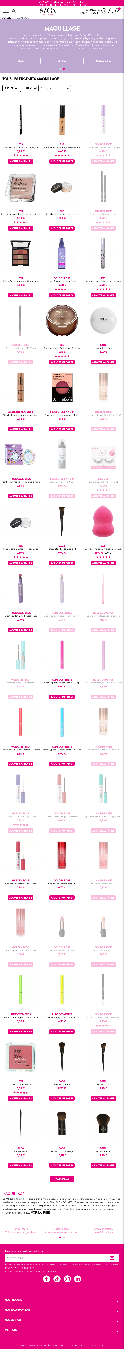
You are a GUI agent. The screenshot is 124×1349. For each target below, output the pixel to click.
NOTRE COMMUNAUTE (17, 1310)
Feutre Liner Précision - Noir (103, 214)
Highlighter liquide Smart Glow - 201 (103, 750)
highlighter (96, 41)
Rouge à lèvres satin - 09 (62, 950)
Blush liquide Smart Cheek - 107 (62, 883)
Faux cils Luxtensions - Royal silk (103, 482)
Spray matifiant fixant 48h (62, 482)
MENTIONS (11, 1330)
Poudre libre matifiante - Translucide (20, 549)
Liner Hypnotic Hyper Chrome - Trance (103, 683)
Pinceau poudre (62, 1084)
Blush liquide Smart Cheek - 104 (103, 883)
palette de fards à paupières (62, 41)
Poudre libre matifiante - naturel (62, 214)
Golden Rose (66, 45)
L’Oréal (78, 45)
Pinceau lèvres (21, 1151)
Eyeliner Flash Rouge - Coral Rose (62, 816)
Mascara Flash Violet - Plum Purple (103, 147)
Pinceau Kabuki (103, 1151)
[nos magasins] (93, 11)
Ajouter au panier (20, 161)
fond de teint (28, 41)
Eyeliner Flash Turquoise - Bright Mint (103, 816)
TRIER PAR (31, 88)
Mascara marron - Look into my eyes (103, 281)
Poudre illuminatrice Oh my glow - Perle (20, 214)
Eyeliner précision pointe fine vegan (20, 147)
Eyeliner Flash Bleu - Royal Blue (20, 816)
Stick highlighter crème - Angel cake (20, 415)
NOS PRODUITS (13, 1300)
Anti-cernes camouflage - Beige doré (62, 147)
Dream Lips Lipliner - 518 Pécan (20, 348)
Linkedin (77, 1279)
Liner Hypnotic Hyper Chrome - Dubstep (20, 750)
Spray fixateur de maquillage (62, 281)
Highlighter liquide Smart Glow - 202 (103, 415)
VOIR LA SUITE (40, 1212)
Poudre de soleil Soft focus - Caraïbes (62, 348)
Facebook (46, 1279)
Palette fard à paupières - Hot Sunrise (21, 281)
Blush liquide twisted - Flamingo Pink (62, 616)
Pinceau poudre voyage (61, 1151)
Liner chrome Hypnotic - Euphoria (103, 616)
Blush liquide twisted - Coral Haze (21, 616)
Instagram (67, 1279)
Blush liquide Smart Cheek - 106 (20, 950)
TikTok (57, 1279)
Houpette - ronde (103, 348)
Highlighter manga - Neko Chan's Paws (21, 482)
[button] (60, 69)
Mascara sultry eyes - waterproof (20, 683)
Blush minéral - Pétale (20, 1084)
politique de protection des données (86, 1264)
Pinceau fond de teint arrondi (62, 549)
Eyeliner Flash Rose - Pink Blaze (20, 883)
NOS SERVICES (13, 1320)
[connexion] (111, 11)
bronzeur (84, 41)
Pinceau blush (103, 1084)
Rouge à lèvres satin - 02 (103, 950)
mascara (41, 41)
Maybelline (51, 45)
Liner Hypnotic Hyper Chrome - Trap (62, 683)
